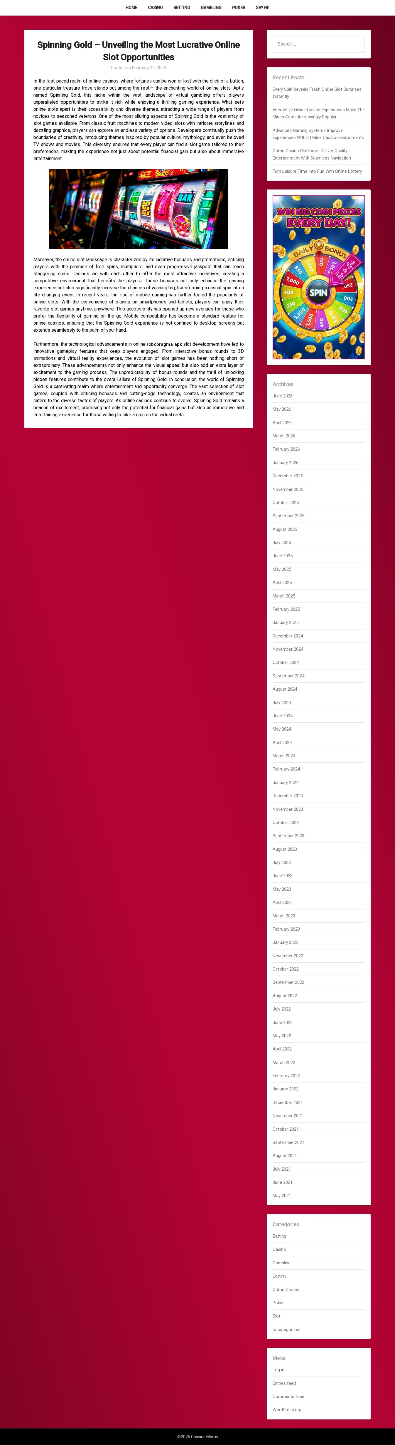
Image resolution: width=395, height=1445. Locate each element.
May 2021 (282, 1195)
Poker (238, 7)
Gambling (211, 7)
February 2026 (286, 449)
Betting (181, 7)
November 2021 (288, 1115)
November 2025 (288, 489)
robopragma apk (164, 344)
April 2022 (282, 1049)
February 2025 (286, 609)
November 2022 (288, 956)
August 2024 (285, 689)
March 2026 (284, 436)
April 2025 (282, 582)
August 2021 (285, 1155)
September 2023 (288, 835)
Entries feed (284, 1383)
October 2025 (286, 502)
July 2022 (282, 1009)
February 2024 (286, 769)
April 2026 (282, 422)
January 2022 (285, 1089)
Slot (276, 1316)
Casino (155, 7)
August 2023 (285, 849)
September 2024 (288, 676)
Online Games (286, 1289)
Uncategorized (287, 1329)
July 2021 (282, 1169)
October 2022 (286, 969)
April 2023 (282, 902)
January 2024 (285, 782)
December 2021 (288, 1102)
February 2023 (286, 929)
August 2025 (285, 529)
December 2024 (288, 636)
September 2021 (288, 1142)
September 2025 (288, 515)
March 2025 (284, 596)
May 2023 (282, 889)
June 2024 (283, 716)
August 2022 (285, 995)
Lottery (279, 1276)
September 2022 (288, 982)
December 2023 (288, 795)
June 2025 (283, 555)
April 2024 (282, 742)
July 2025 (282, 542)
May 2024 (282, 729)
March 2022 (284, 1062)
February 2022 (286, 1075)
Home (131, 7)
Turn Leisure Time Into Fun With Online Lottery (317, 171)
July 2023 (282, 862)
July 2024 (282, 702)
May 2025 (282, 569)
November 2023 (288, 809)
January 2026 (285, 462)
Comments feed (288, 1396)
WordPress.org (287, 1409)
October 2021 (286, 1129)
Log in (278, 1369)
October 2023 (286, 822)
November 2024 (288, 649)
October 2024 (286, 662)
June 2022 (283, 1022)
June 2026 (283, 396)
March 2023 (284, 916)
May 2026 (282, 409)
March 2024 (284, 755)
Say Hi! (262, 7)
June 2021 (283, 1182)
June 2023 (283, 875)
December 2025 (288, 476)
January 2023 (285, 942)
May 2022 (282, 1035)
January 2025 (285, 622)
